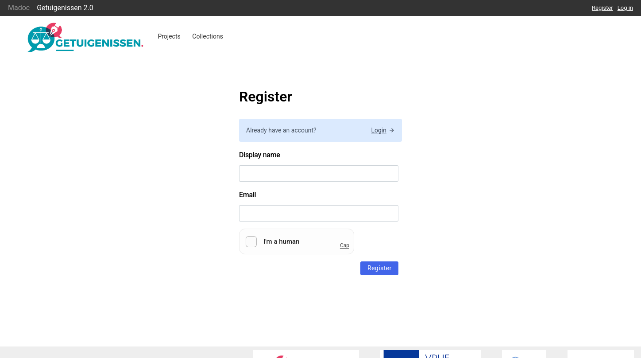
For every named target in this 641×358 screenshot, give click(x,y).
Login (383, 130)
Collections (207, 36)
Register (602, 7)
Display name (259, 155)
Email (247, 195)
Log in (625, 7)
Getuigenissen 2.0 (65, 8)
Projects (169, 36)
